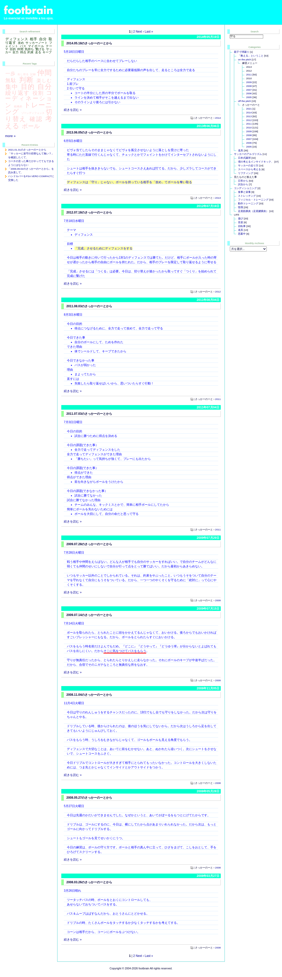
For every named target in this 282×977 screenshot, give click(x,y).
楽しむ (44, 80)
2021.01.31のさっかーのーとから (27, 149)
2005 (249, 97)
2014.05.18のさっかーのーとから (89, 43)
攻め (21, 43)
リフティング (245, 173)
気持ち (29, 49)
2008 (218, 783)
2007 (249, 89)
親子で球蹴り (241, 51)
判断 (26, 80)
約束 (30, 52)
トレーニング (28, 108)
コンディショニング (245, 188)
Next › (140, 31)
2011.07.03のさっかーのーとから (89, 414)
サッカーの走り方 (248, 165)
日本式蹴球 (244, 157)
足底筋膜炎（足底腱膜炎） (253, 211)
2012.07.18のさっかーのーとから (89, 212)
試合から (243, 184)
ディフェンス (16, 39)
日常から (243, 180)
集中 (11, 86)
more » (10, 136)
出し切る (23, 74)
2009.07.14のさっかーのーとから (89, 615)
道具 (240, 150)
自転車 (242, 226)
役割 (38, 93)
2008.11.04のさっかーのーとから (89, 695)
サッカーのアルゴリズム (248, 154)
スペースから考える (249, 169)
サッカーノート (36, 43)
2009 (218, 600)
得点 (23, 52)
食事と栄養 (244, 192)
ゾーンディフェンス (32, 113)
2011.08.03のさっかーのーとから (89, 306)
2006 (249, 93)
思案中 (242, 233)
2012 (218, 291)
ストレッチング (247, 195)
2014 (218, 117)
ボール (31, 126)
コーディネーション (28, 99)
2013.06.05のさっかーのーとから (89, 132)
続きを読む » (73, 110)
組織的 (18, 106)
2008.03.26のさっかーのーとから (89, 882)
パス (23, 46)
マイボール (36, 46)
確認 (35, 119)
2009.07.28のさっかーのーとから (89, 544)
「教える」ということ (250, 55)
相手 (33, 39)
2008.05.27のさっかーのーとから (89, 797)
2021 (249, 108)
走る (38, 52)
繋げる (39, 49)
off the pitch (244, 101)
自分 (43, 39)
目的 (13, 49)
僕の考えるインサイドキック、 (256, 161)
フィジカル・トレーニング (253, 199)
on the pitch (244, 59)
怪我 (240, 207)
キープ (47, 52)
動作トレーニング (248, 203)
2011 (218, 399)
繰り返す (17, 93)
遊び (240, 218)
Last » (149, 31)
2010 (249, 127)
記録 (33, 74)
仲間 (20, 49)
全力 (15, 52)
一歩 (10, 73)
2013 (218, 197)
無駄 (11, 80)
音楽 (240, 222)
